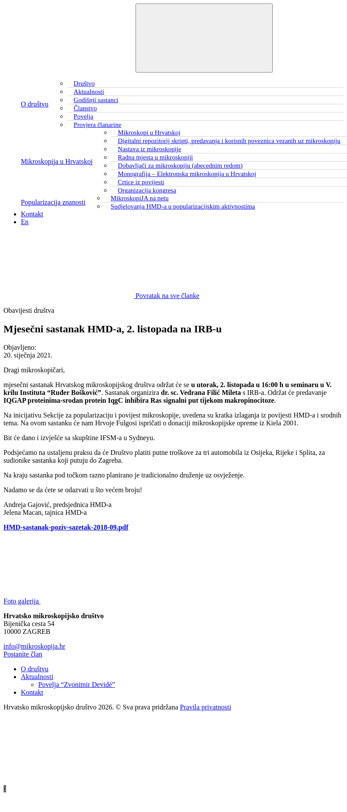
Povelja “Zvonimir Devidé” (76, 684)
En (25, 221)
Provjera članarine (98, 124)
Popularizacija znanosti (53, 202)
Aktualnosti (37, 676)
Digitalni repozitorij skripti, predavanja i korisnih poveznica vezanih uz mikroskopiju (229, 140)
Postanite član (22, 654)
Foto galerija (87, 601)
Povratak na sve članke (101, 295)
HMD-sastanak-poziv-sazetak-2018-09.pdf (66, 527)
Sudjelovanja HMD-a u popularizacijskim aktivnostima (183, 206)
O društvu (35, 104)
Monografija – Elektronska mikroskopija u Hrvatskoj (187, 173)
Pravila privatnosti (205, 707)
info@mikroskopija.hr (34, 646)
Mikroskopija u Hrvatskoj (57, 161)
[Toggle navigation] (204, 38)
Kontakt (32, 214)
